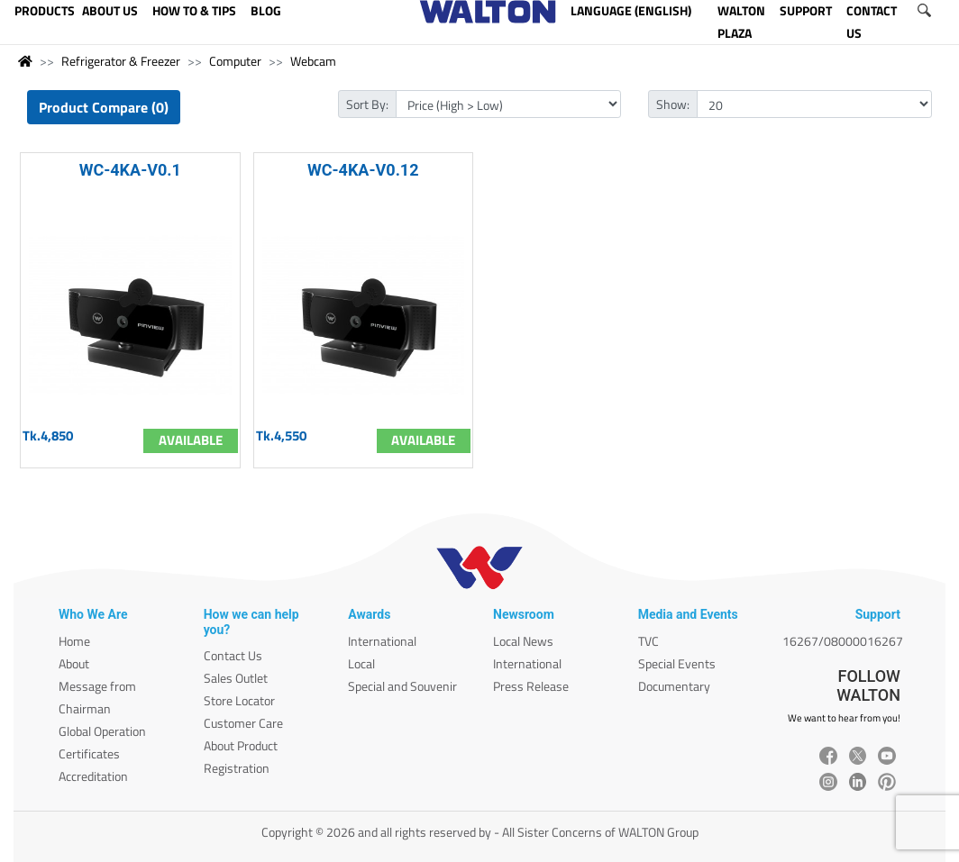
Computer (235, 60)
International (382, 640)
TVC (648, 640)
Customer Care (243, 722)
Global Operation (102, 730)
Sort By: (367, 104)
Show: (673, 104)
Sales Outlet (236, 677)
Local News (523, 640)
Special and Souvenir (402, 685)
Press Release (531, 685)
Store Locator (239, 700)
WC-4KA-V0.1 (130, 169)
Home (74, 640)
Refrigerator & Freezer (120, 60)
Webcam (313, 60)
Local (361, 663)
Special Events (677, 663)
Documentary (674, 685)
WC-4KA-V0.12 (363, 169)
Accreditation (93, 776)
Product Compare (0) (104, 107)
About (74, 663)
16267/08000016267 (842, 640)
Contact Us (233, 655)
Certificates (89, 753)
